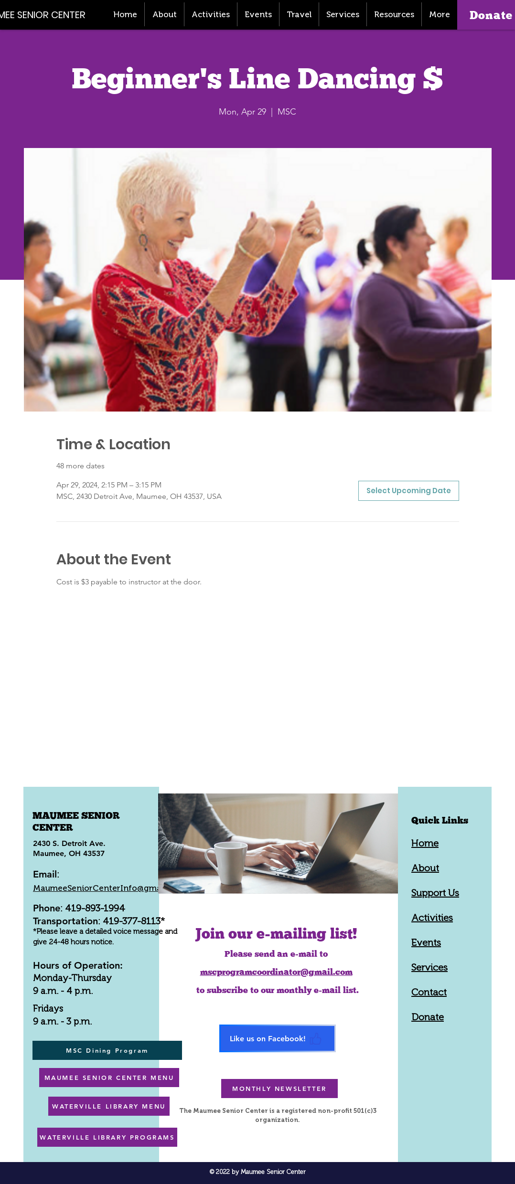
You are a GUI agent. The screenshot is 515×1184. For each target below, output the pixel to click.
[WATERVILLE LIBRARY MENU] (109, 1106)
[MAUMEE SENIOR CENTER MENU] (109, 1077)
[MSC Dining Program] (107, 1050)
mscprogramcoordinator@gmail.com (276, 971)
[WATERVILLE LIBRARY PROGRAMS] (107, 1137)
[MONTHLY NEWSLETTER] (279, 1088)
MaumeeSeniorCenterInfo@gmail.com (109, 888)
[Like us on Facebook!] (277, 1038)
